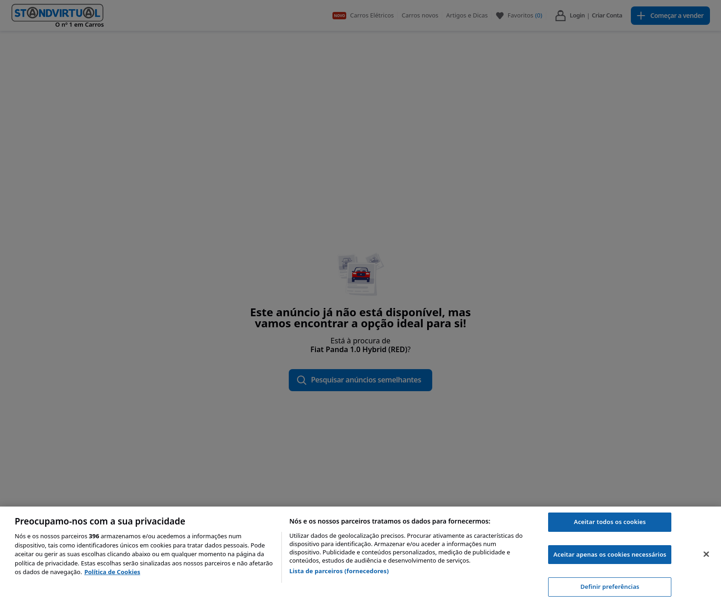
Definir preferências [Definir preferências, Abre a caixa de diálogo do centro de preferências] (609, 586)
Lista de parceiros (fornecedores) (339, 571)
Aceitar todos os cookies (610, 522)
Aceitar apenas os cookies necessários (609, 554)
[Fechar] (706, 554)
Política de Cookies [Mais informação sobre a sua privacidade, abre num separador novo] (112, 572)
